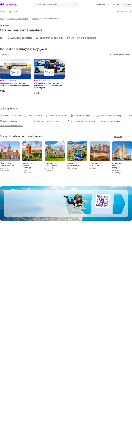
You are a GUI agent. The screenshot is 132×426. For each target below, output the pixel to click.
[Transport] (35, 19)
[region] (66, 37)
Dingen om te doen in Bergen (73, 164)
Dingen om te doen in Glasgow (7, 164)
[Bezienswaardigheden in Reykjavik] (81, 121)
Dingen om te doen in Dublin (96, 164)
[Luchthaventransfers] (21, 37)
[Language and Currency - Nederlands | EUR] (103, 4)
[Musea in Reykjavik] (8, 121)
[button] (116, 4)
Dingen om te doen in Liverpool (117, 165)
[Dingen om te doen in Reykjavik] (17, 19)
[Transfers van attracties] (51, 37)
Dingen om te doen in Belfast (51, 164)
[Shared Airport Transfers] (83, 37)
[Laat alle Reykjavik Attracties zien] (11, 125)
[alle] (2, 37)
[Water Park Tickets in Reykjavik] (46, 121)
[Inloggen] (127, 4)
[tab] (12, 115)
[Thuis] (2, 19)
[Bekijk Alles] (118, 136)
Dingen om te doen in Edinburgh (28, 165)
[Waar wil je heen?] (56, 4)
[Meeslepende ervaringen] (111, 121)
